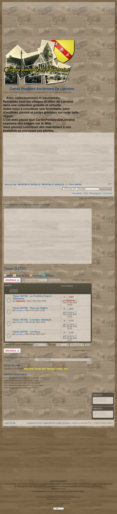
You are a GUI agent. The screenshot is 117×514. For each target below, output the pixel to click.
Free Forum (66, 499)
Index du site (10, 184)
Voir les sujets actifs (41, 205)
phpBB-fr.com (64, 504)
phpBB (50, 497)
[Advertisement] (75, 20)
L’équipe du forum (33, 423)
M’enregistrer (95, 193)
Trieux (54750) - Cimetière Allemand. (32, 319)
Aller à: (88, 357)
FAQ (86, 193)
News (8, 276)
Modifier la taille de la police (109, 183)
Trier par (58, 345)
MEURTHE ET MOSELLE (29, 184)
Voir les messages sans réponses (17, 205)
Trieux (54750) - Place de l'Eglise (30, 308)
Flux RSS (36, 276)
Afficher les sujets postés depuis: (26, 345)
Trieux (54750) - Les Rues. (26, 331)
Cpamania (20, 301)
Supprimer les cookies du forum (56, 423)
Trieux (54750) (75, 184)
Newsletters (77, 193)
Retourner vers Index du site (18, 357)
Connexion (107, 193)
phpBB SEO (58, 506)
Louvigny (19, 310)
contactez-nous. (58, 489)
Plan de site (21, 276)
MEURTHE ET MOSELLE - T (54, 184)
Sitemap (48, 276)
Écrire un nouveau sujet (12, 280)
